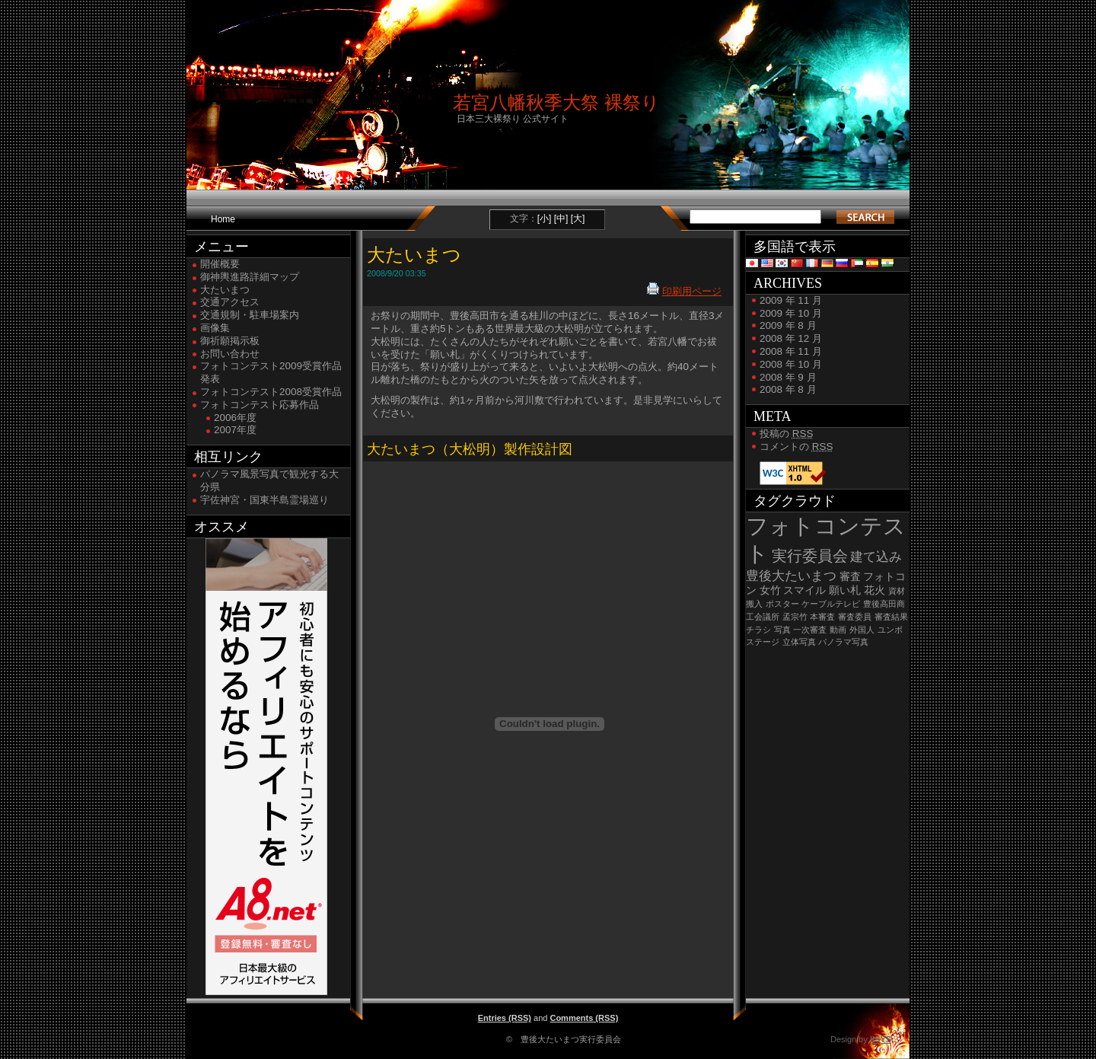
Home (223, 219)
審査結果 (891, 616)
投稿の (786, 433)
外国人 (862, 629)
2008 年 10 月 (791, 364)
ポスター (782, 603)
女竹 (770, 590)
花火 (874, 590)
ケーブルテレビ (830, 603)
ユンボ (890, 629)
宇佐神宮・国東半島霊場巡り (264, 500)
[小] (544, 218)
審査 (850, 576)
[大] (578, 218)
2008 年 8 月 (788, 389)
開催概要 (220, 264)
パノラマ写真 (843, 641)
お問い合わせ (230, 353)
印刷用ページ (692, 291)
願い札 (845, 590)
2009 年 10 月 (791, 313)
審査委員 (854, 616)
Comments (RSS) (584, 1017)
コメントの (796, 446)
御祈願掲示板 (230, 340)
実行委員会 (810, 555)
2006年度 (235, 417)
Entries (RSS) (504, 1017)
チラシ (758, 629)
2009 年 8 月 (788, 325)
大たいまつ (225, 289)
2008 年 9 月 (788, 377)
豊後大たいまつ (791, 576)
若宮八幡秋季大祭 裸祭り (556, 102)
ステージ (762, 641)
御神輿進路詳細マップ (249, 276)
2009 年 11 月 (791, 300)
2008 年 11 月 (791, 351)
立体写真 (799, 641)
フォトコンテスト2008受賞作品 (271, 391)
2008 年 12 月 (791, 338)
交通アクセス (230, 302)
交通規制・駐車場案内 (249, 315)
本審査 (822, 616)
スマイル (804, 590)
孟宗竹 (795, 616)
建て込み (876, 557)
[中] (561, 218)
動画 (838, 629)
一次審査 (810, 629)
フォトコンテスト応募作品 (259, 404)
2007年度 (235, 429)
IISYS (880, 1039)
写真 (782, 629)
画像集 (215, 327)
